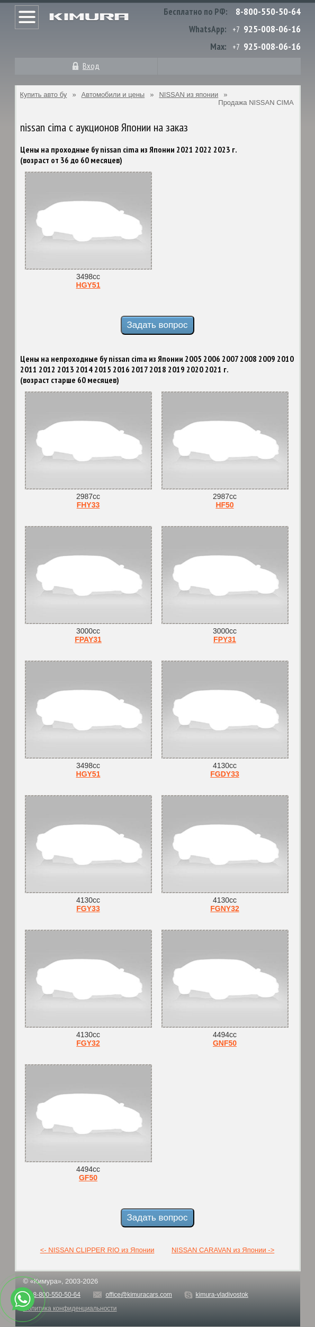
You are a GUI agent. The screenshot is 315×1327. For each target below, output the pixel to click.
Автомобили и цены (113, 95)
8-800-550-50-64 (268, 11)
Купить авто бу (43, 95)
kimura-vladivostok (221, 1294)
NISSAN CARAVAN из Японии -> (223, 1250)
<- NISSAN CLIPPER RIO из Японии (97, 1250)
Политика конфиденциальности (70, 1308)
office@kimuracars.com (139, 1294)
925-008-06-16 (272, 29)
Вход (91, 65)
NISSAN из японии (188, 95)
